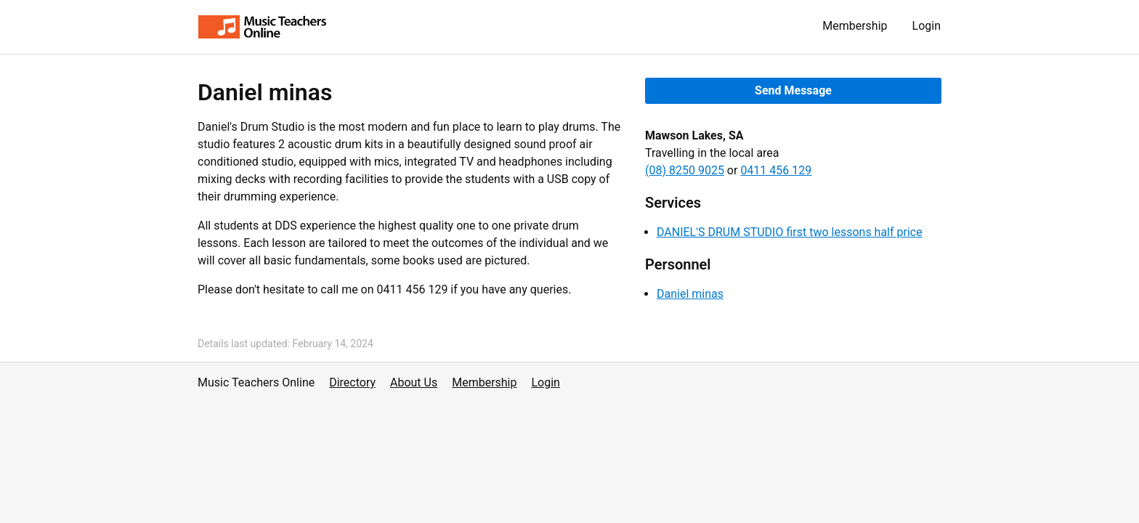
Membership (854, 26)
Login (926, 26)
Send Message (793, 90)
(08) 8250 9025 (684, 170)
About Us (413, 382)
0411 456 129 (775, 170)
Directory (352, 382)
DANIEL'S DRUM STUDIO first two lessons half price (790, 232)
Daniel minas (690, 294)
